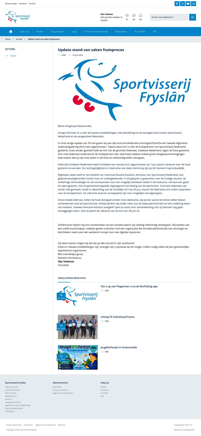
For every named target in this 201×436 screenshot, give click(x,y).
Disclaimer (57, 387)
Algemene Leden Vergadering (17, 405)
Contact (32, 3)
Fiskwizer (23, 3)
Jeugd (74, 31)
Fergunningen (57, 31)
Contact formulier (12, 390)
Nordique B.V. (189, 430)
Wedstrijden (121, 31)
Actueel (39, 31)
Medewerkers (11, 396)
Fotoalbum (9, 411)
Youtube (104, 393)
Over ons (24, 31)
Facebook (105, 390)
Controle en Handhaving (96, 31)
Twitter (104, 387)
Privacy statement (60, 390)
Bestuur (8, 399)
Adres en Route (11, 387)
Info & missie (10, 393)
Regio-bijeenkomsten (14, 408)
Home (7, 39)
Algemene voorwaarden (63, 393)
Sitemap (61, 425)
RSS (102, 396)
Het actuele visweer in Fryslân (111, 19)
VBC (155, 31)
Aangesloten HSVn (13, 402)
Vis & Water (139, 31)
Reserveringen (11, 3)
